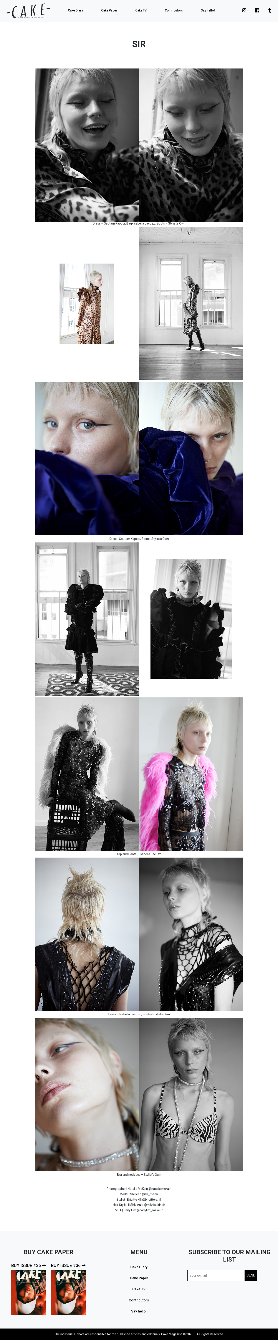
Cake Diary (75, 10)
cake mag (28, 10)
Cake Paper (109, 10)
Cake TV (141, 10)
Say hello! (208, 10)
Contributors (174, 10)
